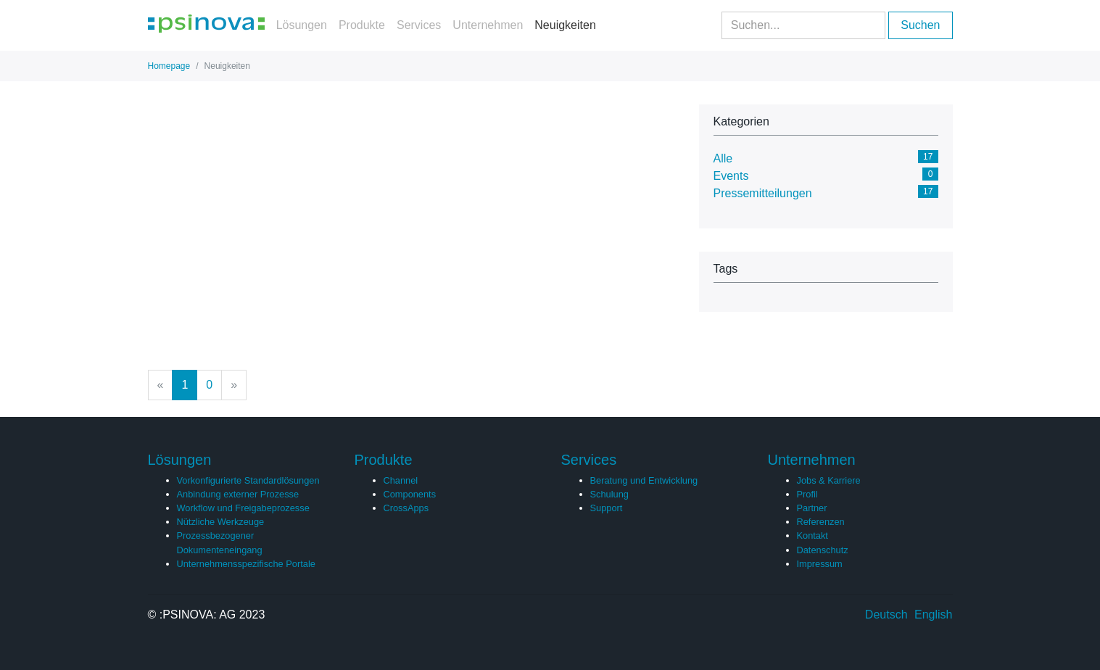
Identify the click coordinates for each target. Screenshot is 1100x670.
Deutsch (886, 614)
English (933, 614)
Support (606, 507)
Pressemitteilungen (763, 193)
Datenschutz (822, 550)
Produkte (362, 25)
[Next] (234, 385)
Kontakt (812, 535)
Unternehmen (487, 25)
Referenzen (821, 521)
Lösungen (301, 25)
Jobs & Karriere (829, 480)
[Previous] (160, 385)
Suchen (920, 25)
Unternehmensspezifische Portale (246, 563)
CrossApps (406, 507)
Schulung (609, 494)
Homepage (169, 66)
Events (731, 176)
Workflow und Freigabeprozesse (243, 507)
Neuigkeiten (565, 25)
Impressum (820, 563)
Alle (723, 158)
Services (419, 25)
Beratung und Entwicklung (644, 480)
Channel (401, 480)
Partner (812, 507)
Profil (807, 494)
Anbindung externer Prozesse (238, 494)
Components (410, 494)
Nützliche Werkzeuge (221, 521)
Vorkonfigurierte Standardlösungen (248, 480)
